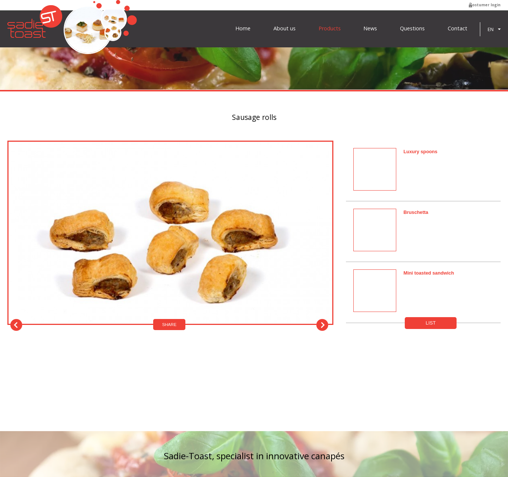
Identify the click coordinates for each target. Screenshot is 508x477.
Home (242, 28)
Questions (412, 28)
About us (284, 28)
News (370, 28)
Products (330, 28)
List (431, 323)
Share (169, 324)
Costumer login (485, 4)
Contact (457, 28)
